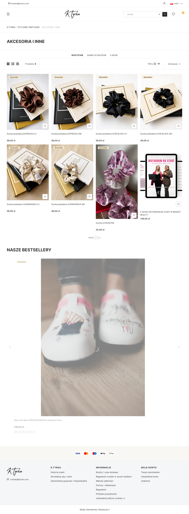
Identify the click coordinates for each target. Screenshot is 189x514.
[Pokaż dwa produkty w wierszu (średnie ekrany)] (8, 64)
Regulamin (101, 489)
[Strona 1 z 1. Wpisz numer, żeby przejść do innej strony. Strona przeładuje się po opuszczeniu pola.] (96, 237)
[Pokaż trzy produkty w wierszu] (13, 64)
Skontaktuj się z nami (61, 476)
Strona (90, 238)
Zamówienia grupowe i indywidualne (69, 481)
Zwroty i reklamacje (106, 485)
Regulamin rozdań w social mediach (114, 476)
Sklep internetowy (94, 509)
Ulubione (145, 481)
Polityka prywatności (106, 494)
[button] (8, 14)
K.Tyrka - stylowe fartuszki (23, 27)
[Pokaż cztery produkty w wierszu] (17, 64)
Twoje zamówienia (150, 472)
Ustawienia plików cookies (109, 498)
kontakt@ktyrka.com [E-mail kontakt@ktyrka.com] (20, 3)
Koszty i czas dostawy (107, 472)
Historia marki (58, 472)
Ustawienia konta (149, 476)
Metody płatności (104, 481)
